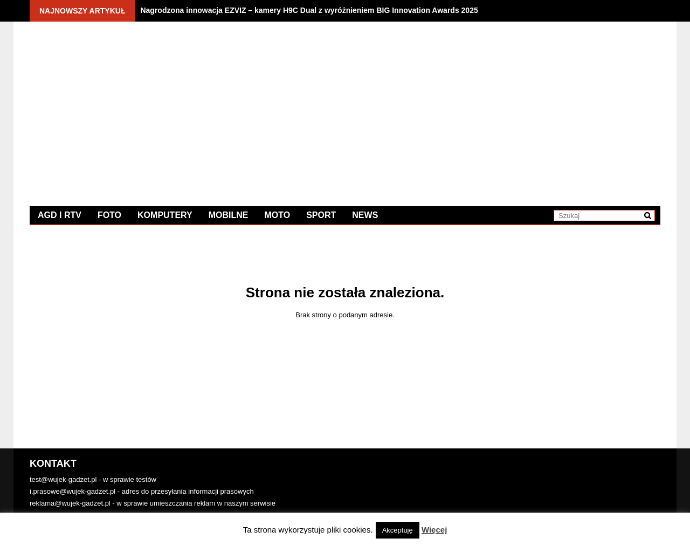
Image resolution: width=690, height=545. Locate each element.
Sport (321, 215)
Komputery (164, 215)
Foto (109, 215)
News (365, 215)
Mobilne (229, 215)
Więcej (434, 529)
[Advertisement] (502, 105)
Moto (277, 215)
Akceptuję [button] (397, 530)
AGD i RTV (59, 215)
